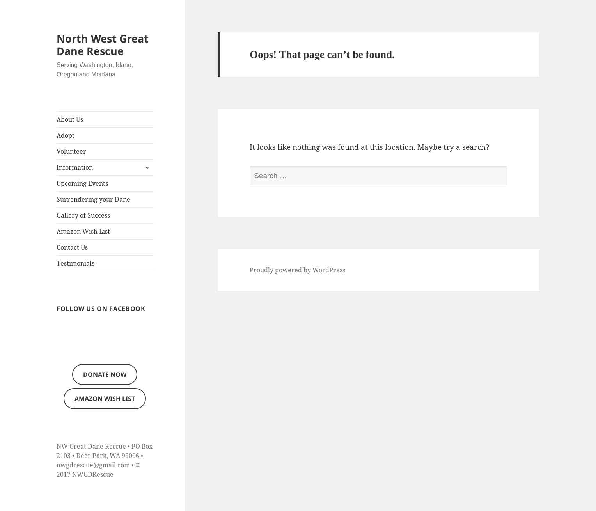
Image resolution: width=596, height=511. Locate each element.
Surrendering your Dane (93, 199)
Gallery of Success (83, 215)
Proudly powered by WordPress (297, 270)
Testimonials (75, 263)
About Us (70, 119)
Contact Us (72, 247)
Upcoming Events (82, 183)
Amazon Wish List (83, 231)
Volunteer (71, 151)
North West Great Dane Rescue (103, 44)
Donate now (104, 374)
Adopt (65, 135)
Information (75, 167)
